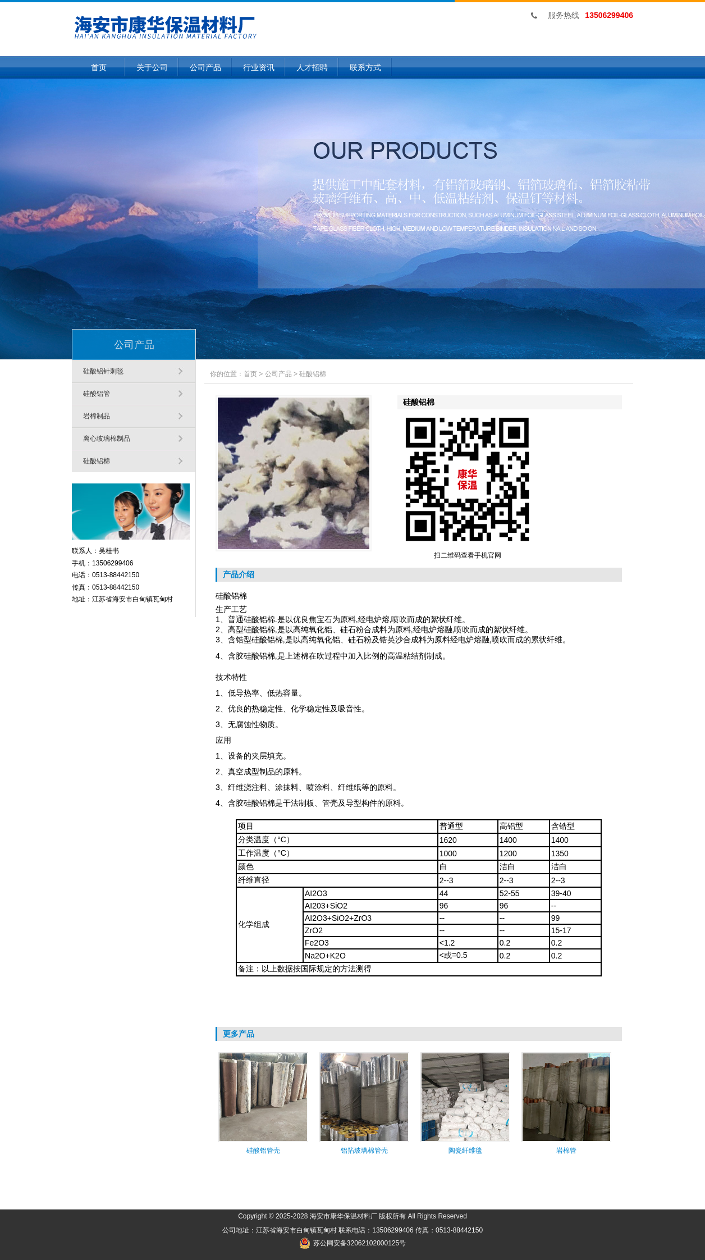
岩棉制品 (96, 416)
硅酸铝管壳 (263, 1150)
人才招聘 (312, 67)
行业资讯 (258, 67)
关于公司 (152, 67)
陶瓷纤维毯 (465, 1150)
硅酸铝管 (96, 394)
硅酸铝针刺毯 (103, 371)
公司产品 (205, 67)
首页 (99, 67)
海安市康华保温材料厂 (343, 1216)
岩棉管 (566, 1150)
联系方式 (365, 67)
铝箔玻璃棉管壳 (364, 1150)
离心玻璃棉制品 (106, 438)
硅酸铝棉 (96, 461)
